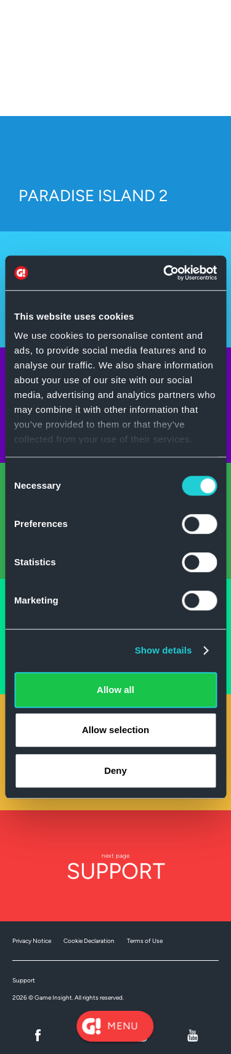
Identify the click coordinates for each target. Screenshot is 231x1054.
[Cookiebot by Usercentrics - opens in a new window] (164, 273)
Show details (163, 650)
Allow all (115, 689)
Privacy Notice (31, 941)
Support (23, 980)
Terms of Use (145, 941)
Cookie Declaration (89, 941)
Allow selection (115, 729)
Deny (115, 770)
